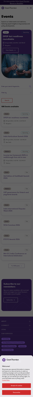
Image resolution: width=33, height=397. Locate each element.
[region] (16, 376)
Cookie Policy (6, 380)
